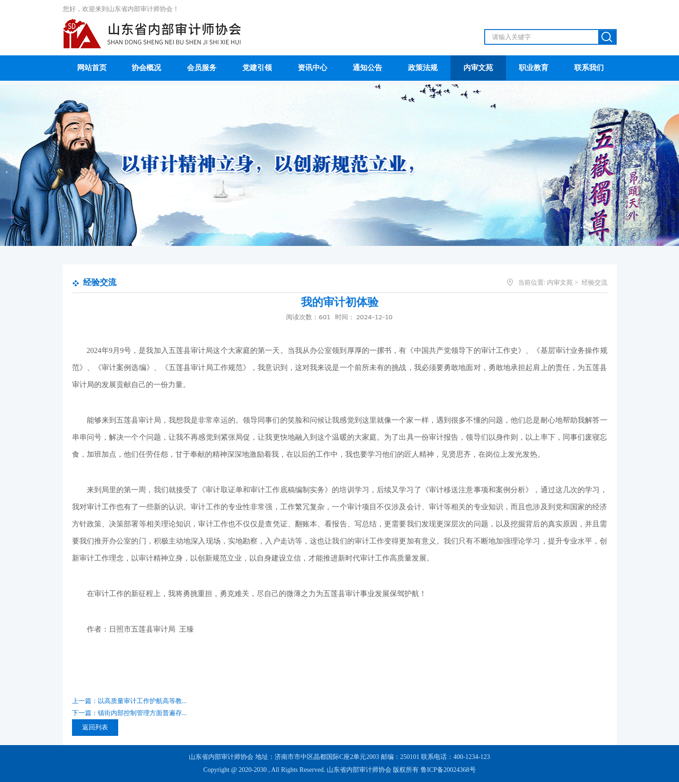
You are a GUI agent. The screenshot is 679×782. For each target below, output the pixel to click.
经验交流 (99, 282)
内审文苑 (560, 282)
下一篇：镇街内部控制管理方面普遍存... (129, 713)
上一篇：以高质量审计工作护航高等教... (129, 701)
